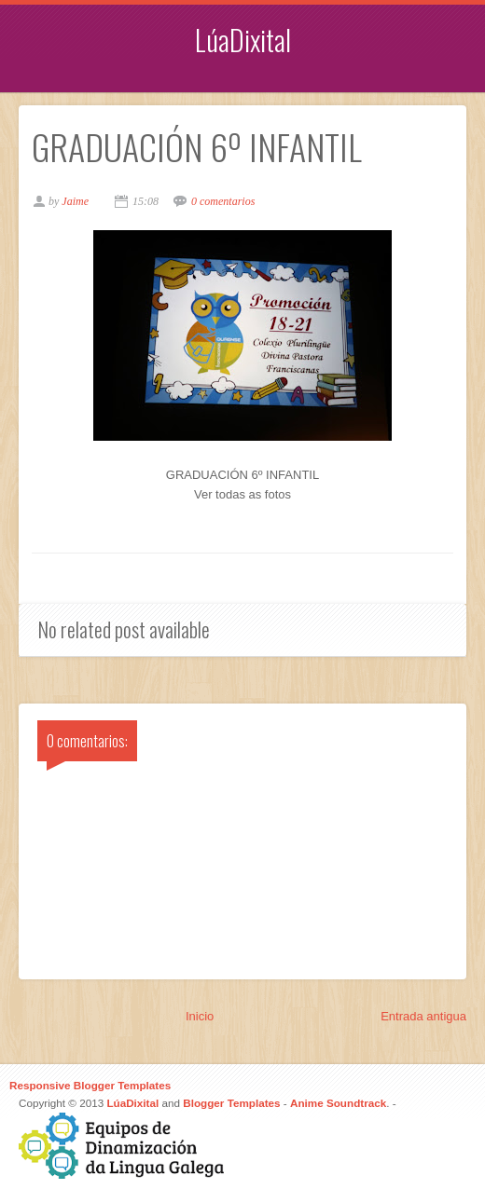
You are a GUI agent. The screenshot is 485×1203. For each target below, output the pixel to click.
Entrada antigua (423, 1016)
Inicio (200, 1016)
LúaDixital (243, 40)
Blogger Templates (231, 1103)
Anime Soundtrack (338, 1103)
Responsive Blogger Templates (90, 1085)
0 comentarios (223, 201)
